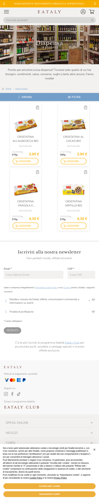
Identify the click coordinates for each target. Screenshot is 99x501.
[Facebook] (12, 394)
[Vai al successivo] (95, 3)
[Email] (33, 274)
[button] (83, 11)
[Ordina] (25, 97)
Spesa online (21, 88)
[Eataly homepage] (49, 11)
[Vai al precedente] (4, 3)
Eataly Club (72, 343)
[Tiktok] (19, 394)
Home (8, 88)
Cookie (66, 287)
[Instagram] (6, 394)
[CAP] (81, 274)
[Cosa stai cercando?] (49, 20)
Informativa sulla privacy (46, 287)
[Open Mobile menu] (6, 12)
